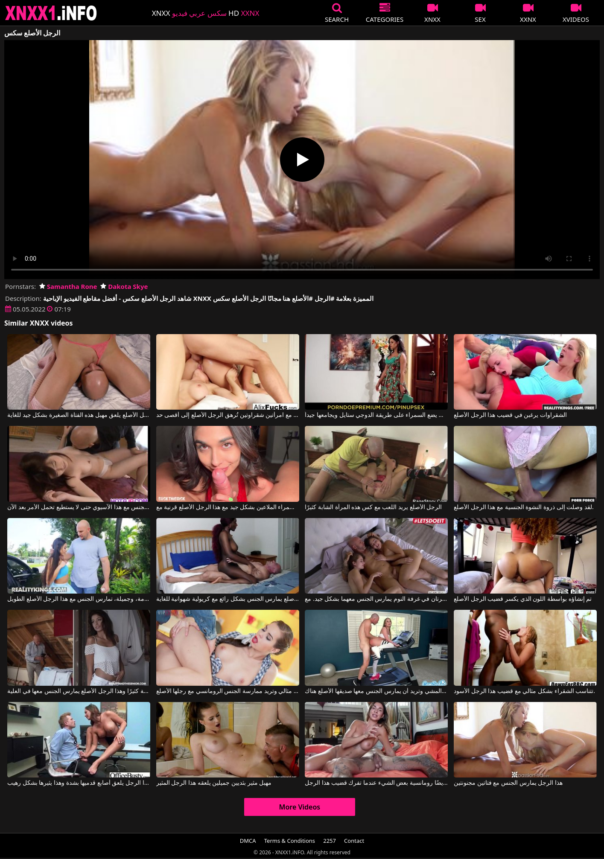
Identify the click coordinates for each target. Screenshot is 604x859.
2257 (329, 840)
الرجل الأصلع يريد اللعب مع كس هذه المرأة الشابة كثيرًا (373, 507)
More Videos (300, 807)
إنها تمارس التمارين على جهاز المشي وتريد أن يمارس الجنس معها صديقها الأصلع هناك (376, 691)
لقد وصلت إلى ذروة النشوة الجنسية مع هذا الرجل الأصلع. (524, 507)
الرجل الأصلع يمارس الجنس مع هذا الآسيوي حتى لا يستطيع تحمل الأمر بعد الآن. (78, 507)
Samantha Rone (68, 286)
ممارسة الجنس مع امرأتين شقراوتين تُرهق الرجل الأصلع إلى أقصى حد (227, 415)
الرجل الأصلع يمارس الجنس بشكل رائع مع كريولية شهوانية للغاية (227, 599)
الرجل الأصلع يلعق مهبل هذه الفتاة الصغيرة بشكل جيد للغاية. (78, 415)
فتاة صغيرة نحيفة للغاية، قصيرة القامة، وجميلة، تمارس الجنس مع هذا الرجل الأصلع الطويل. (78, 599)
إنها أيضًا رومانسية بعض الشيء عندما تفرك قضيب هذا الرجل (376, 783)
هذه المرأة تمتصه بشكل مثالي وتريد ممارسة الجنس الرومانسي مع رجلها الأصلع (227, 691)
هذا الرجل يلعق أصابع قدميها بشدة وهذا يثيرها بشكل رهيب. (78, 783)
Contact (354, 840)
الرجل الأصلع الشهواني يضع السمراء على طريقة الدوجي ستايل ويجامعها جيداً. (376, 415)
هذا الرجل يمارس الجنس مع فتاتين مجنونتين (508, 783)
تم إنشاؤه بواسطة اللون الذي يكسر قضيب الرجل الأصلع (523, 599)
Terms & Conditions (289, 840)
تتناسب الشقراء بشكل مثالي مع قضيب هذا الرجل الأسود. (524, 691)
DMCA (248, 840)
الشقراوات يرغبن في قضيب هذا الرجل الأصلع (510, 415)
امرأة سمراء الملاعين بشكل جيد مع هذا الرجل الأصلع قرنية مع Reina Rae (227, 507)
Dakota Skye (124, 286)
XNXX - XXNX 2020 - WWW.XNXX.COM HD (51, 13)
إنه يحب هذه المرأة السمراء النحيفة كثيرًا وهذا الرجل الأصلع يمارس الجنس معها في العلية (78, 691)
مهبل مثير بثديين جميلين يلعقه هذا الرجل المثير (213, 783)
